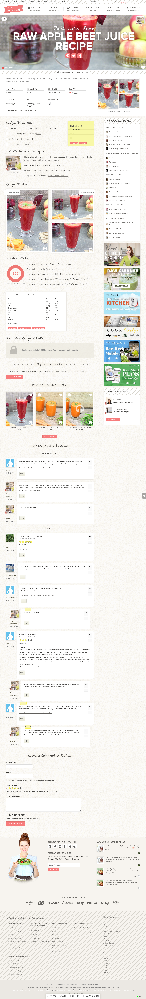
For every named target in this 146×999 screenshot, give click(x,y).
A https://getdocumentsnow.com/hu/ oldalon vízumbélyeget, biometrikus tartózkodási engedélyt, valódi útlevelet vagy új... (121, 882)
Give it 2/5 (12, 788)
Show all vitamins (24, 328)
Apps (105, 926)
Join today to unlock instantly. (65, 350)
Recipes (106, 958)
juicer (38, 134)
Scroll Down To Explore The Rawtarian (73, 996)
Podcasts (106, 963)
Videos (105, 961)
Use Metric (74, 143)
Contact (106, 941)
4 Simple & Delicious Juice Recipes (20, 428)
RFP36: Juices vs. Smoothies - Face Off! (80, 428)
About (105, 922)
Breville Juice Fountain (58, 175)
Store (105, 924)
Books (105, 968)
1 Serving (83, 143)
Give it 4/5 (18, 788)
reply (22, 474)
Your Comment (13, 796)
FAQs (105, 929)
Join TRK (106, 934)
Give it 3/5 (15, 788)
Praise (105, 936)
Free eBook (107, 938)
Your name (11, 763)
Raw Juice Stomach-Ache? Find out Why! (50, 428)
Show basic (12, 328)
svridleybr (117, 399)
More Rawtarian (111, 917)
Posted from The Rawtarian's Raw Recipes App (35, 468)
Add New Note (14, 377)
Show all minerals (38, 328)
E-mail (9, 772)
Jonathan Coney (120, 409)
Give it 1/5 (9, 788)
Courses (106, 965)
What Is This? (113, 419)
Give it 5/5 (20, 788)
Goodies (106, 951)
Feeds (105, 972)
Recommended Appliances (112, 931)
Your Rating (11, 785)
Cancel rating (7, 788)
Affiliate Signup (108, 943)
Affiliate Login (108, 945)
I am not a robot (18, 815)
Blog (105, 970)
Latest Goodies (108, 956)
